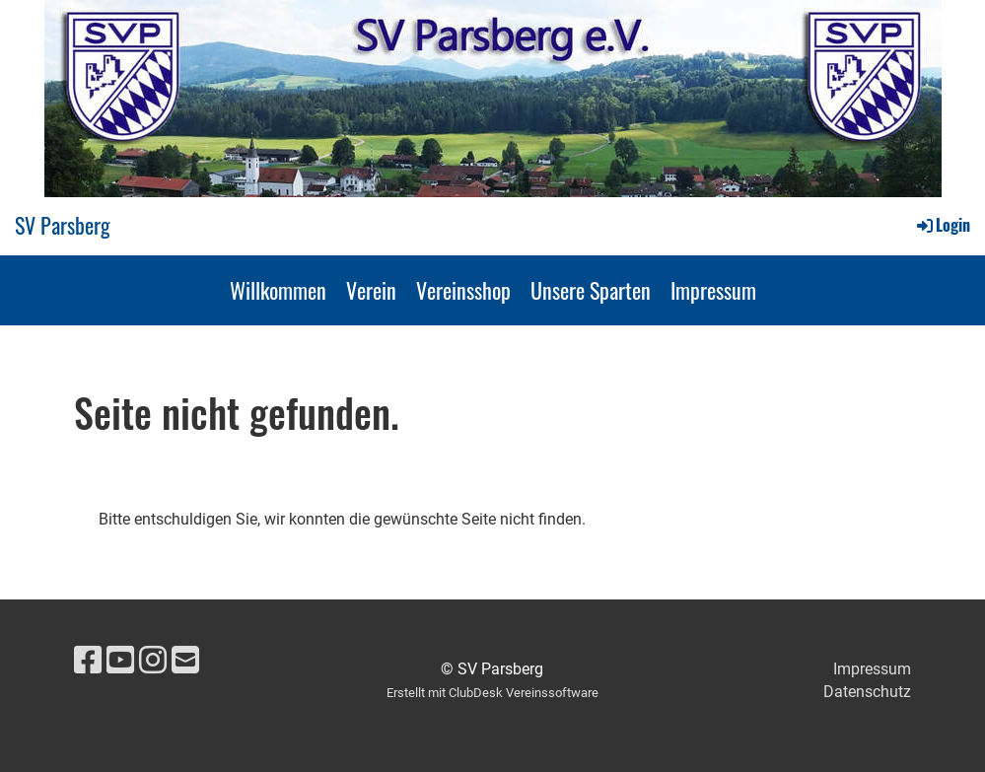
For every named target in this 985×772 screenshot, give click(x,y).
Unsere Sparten (590, 290)
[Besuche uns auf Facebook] (88, 660)
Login (942, 225)
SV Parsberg (62, 225)
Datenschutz (867, 691)
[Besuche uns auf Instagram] (153, 660)
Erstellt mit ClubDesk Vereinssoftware (492, 692)
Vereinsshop (463, 290)
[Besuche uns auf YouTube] (120, 660)
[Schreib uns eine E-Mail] (185, 660)
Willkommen (278, 290)
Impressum (713, 290)
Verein (371, 290)
